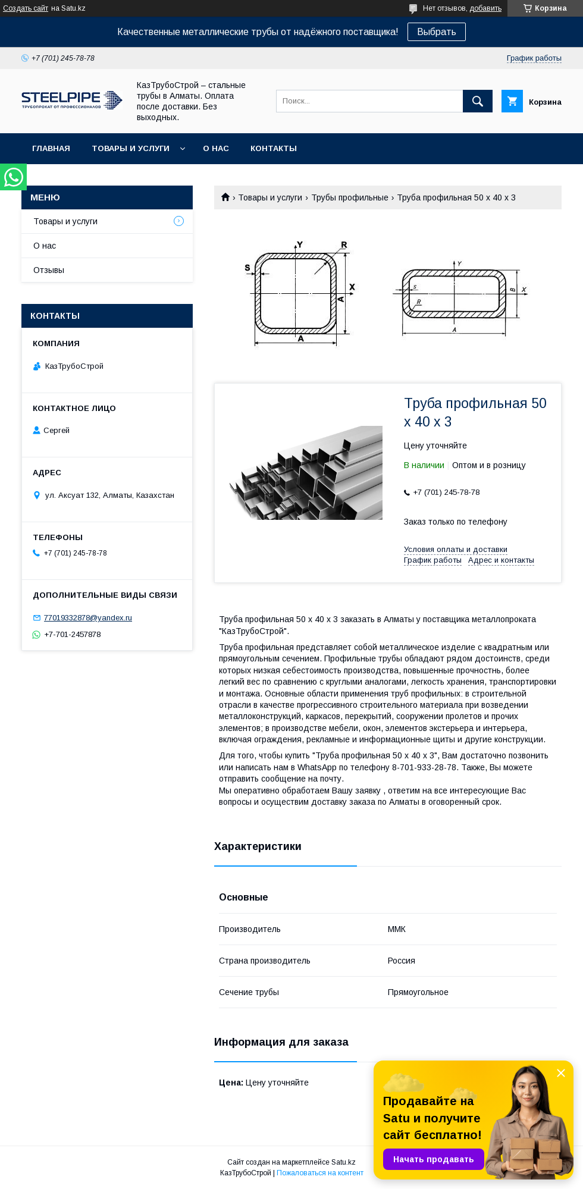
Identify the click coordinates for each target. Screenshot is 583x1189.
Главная (51, 148)
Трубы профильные (349, 197)
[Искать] (478, 101)
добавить (485, 8)
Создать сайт (25, 8)
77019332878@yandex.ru (88, 617)
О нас (216, 148)
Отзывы (48, 270)
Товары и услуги (131, 148)
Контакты (273, 148)
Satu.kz (343, 1162)
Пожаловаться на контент (320, 1173)
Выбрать (436, 32)
